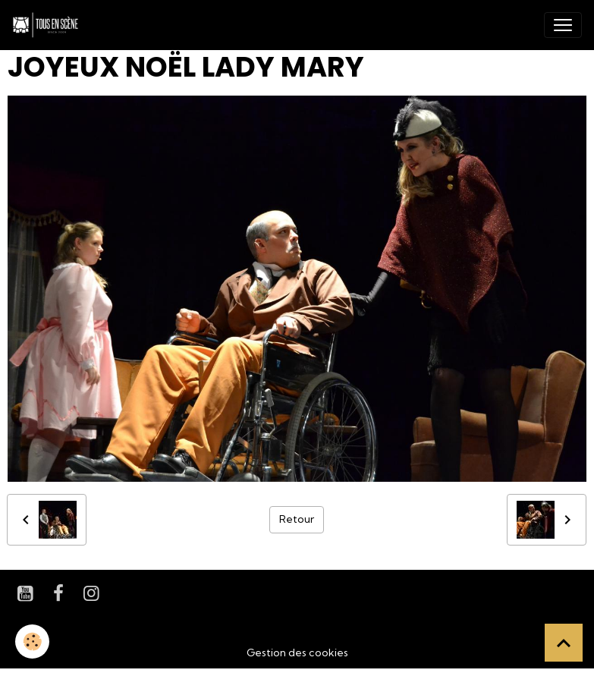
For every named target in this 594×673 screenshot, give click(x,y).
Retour (296, 519)
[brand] (48, 25)
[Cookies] (32, 641)
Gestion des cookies (297, 652)
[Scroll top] (564, 643)
